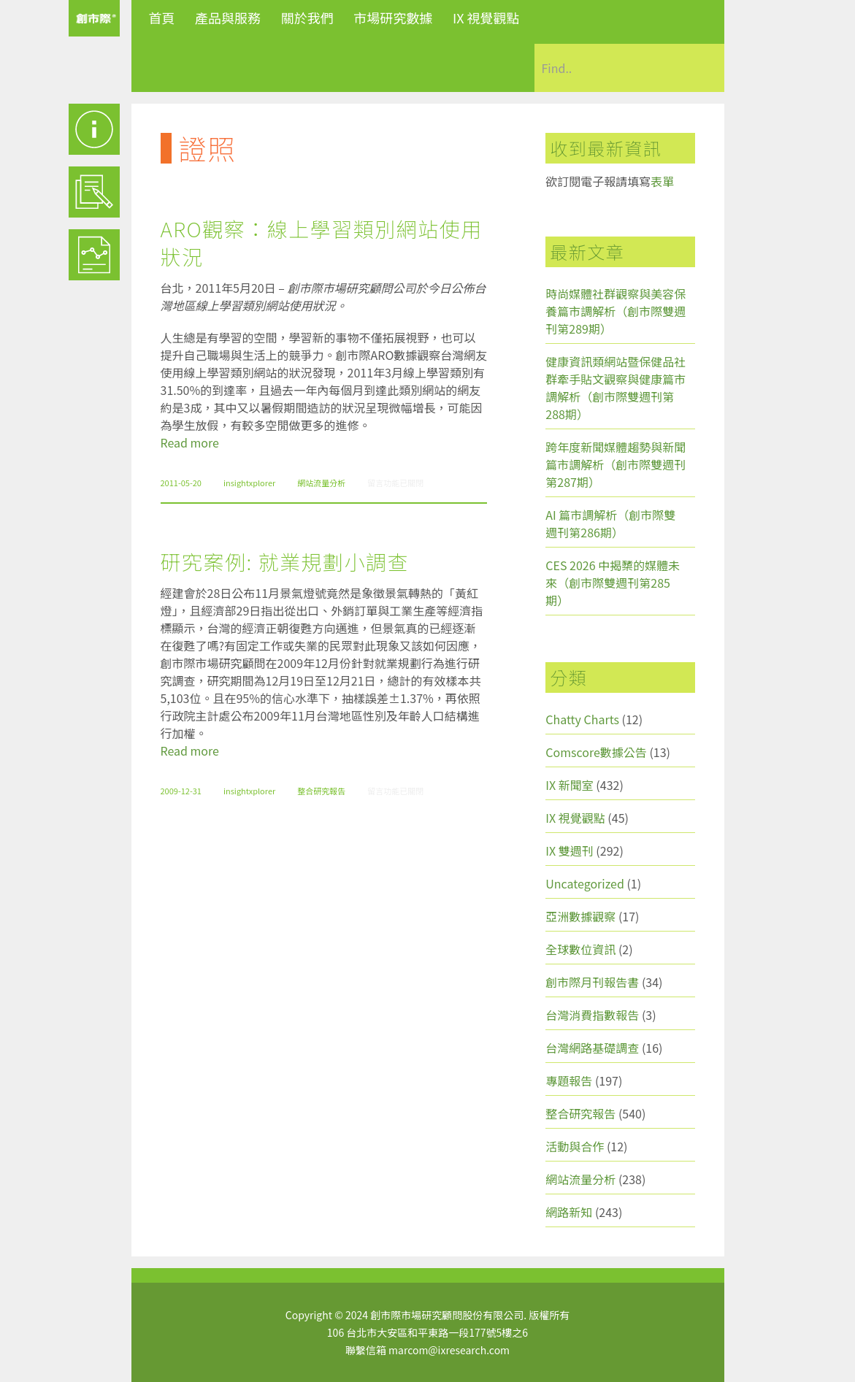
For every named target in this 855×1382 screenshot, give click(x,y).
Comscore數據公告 (596, 752)
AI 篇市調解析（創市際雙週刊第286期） (610, 523)
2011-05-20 (181, 482)
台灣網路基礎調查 (592, 1047)
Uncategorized (584, 883)
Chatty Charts (582, 719)
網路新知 (568, 1212)
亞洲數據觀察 (580, 916)
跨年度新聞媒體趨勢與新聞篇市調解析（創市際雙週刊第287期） (615, 464)
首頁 (162, 17)
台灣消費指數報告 (592, 1015)
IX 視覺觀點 (486, 17)
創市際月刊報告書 (592, 982)
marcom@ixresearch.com (449, 1350)
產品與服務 (228, 17)
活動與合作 (574, 1146)
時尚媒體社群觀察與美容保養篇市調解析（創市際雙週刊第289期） (615, 311)
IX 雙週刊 (569, 850)
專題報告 (568, 1080)
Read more (190, 442)
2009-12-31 (181, 790)
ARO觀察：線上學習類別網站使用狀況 (322, 242)
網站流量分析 (321, 482)
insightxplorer (249, 482)
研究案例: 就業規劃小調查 (285, 561)
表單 (662, 181)
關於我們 (307, 17)
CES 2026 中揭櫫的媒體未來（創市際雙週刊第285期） (612, 582)
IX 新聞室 (569, 785)
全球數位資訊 (580, 949)
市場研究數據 (392, 17)
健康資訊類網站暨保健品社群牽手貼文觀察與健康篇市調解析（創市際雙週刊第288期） (615, 388)
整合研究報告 (321, 790)
